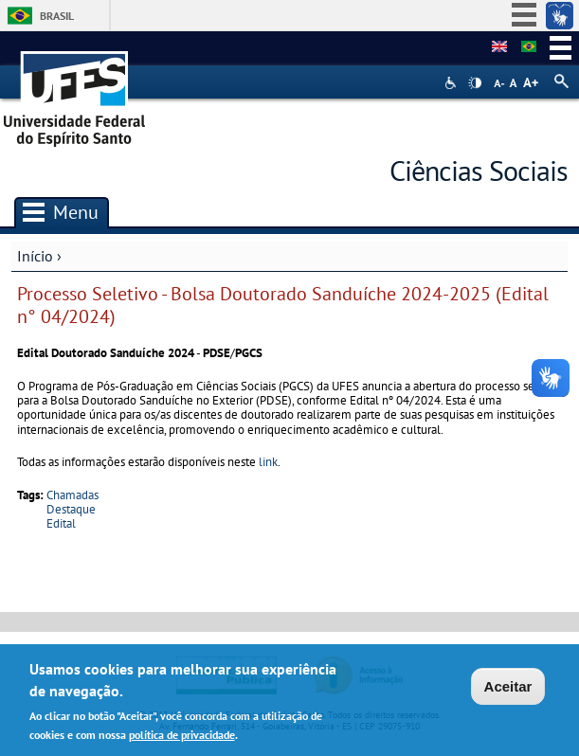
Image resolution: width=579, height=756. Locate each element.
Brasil (57, 16)
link (268, 462)
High (474, 83)
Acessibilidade (452, 83)
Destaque (71, 509)
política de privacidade (182, 736)
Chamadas (72, 495)
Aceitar (508, 689)
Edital (61, 523)
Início (35, 255)
